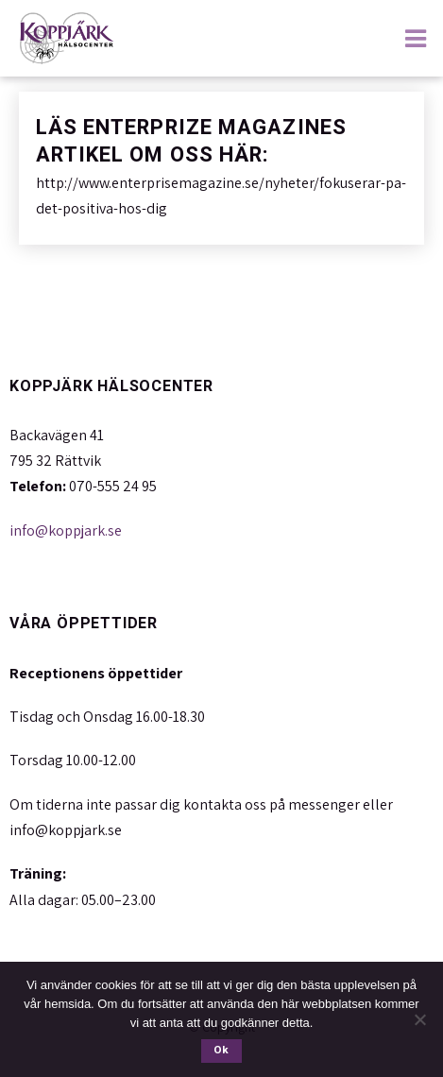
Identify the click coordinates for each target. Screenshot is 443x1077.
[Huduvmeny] (419, 36)
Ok (221, 1050)
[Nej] (419, 1019)
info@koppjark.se (65, 530)
